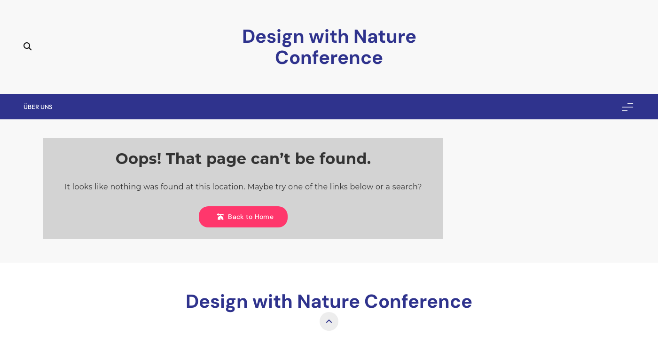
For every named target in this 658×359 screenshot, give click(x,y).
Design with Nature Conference (329, 47)
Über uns (38, 106)
